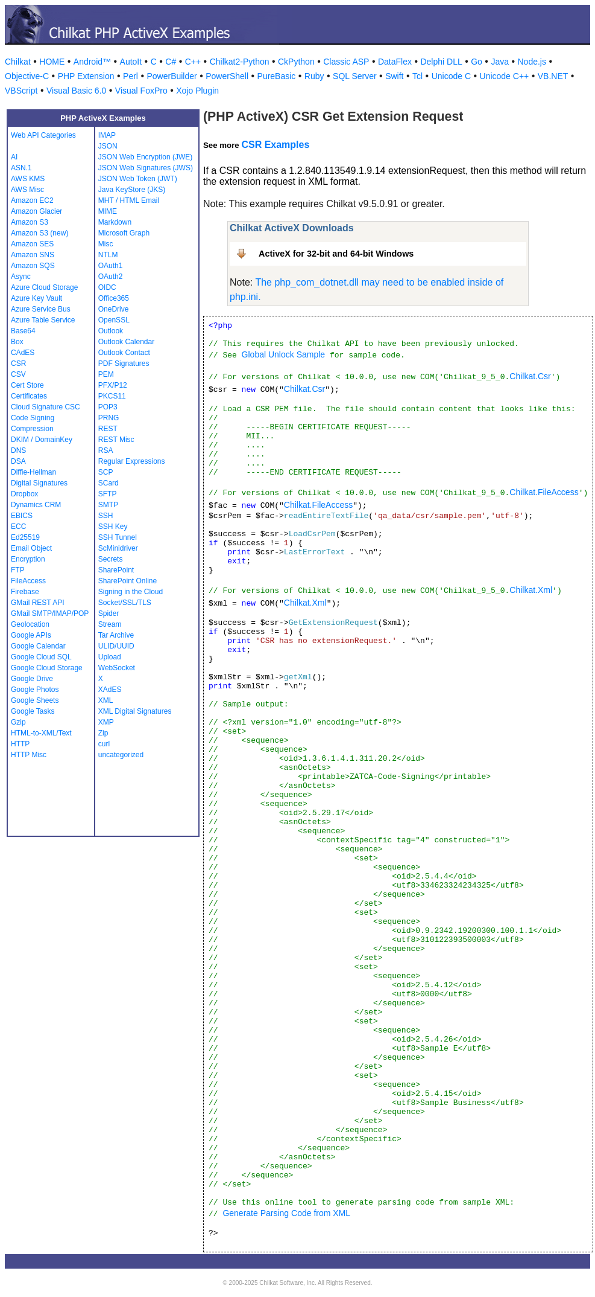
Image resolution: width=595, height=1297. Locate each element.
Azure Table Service (43, 320)
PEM (106, 374)
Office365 (113, 298)
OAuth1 (110, 265)
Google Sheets (34, 700)
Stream (110, 624)
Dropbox (24, 494)
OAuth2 (110, 276)
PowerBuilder (171, 76)
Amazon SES (32, 244)
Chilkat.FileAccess (543, 492)
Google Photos (34, 689)
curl (104, 744)
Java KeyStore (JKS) (131, 189)
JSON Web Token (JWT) (137, 179)
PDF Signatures (124, 363)
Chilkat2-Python (239, 61)
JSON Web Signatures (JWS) (145, 168)
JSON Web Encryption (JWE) (145, 157)
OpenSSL (114, 320)
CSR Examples (275, 144)
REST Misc (116, 439)
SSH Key (113, 526)
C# (170, 61)
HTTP (20, 744)
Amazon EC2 (32, 200)
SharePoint (116, 570)
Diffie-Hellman (33, 472)
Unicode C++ (504, 76)
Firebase (25, 592)
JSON (108, 146)
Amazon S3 (29, 222)
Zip (103, 733)
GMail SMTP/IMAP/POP (50, 613)
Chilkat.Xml (530, 590)
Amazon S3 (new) (39, 233)
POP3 (108, 407)
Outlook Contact (124, 352)
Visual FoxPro (141, 90)
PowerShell (227, 76)
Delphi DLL (441, 61)
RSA (105, 450)
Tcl (417, 76)
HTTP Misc (28, 755)
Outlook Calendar (126, 342)
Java (500, 61)
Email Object (31, 548)
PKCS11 (112, 396)
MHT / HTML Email (128, 200)
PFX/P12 (112, 385)
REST (108, 428)
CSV (18, 374)
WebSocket (116, 668)
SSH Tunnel (117, 537)
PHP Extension (86, 76)
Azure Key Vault (36, 298)
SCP (105, 472)
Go (476, 61)
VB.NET (553, 76)
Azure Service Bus (41, 309)
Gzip (18, 722)
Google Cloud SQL (41, 657)
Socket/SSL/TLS (124, 602)
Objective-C (27, 76)
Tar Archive (116, 635)
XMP (106, 722)
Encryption (28, 559)
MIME (107, 211)
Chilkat (18, 61)
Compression (32, 428)
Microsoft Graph (124, 233)
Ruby (314, 76)
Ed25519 (25, 537)
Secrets (110, 559)
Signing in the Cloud (130, 592)
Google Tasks (33, 711)
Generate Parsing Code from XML (286, 1213)
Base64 (23, 331)
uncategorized (120, 755)
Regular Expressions (131, 461)
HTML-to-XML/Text (41, 733)
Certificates (29, 396)
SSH (105, 515)
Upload (109, 657)
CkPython (296, 61)
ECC (18, 526)
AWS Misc (27, 189)
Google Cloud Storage (47, 668)
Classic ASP (346, 61)
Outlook (110, 331)
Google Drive (32, 678)
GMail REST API (37, 602)
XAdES (110, 689)
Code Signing (32, 418)
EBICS (22, 515)
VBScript (21, 90)
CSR (18, 363)
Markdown (114, 222)
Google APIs (31, 635)
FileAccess (28, 581)
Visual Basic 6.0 (76, 90)
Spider (108, 613)
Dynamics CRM (36, 505)
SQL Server (355, 76)
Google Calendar (38, 646)
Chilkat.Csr (529, 376)
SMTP (108, 505)
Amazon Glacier (36, 211)
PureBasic (276, 76)
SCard (108, 483)
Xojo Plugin (197, 90)
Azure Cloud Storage (44, 287)
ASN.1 (21, 168)
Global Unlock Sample (284, 354)
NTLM (108, 255)
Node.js (532, 61)
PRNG (108, 418)
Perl (130, 76)
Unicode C (451, 76)
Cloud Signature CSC (45, 407)
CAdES (22, 352)
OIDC (107, 287)
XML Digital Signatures (135, 711)
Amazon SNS (32, 255)
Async (21, 276)
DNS (18, 450)
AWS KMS (28, 179)
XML (105, 700)
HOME (52, 61)
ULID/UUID (116, 646)
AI (14, 157)
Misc (105, 244)
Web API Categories (43, 135)
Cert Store (27, 385)
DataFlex (395, 61)
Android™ (92, 61)
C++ (193, 61)
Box (17, 342)
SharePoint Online (127, 581)
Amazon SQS (33, 265)
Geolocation (30, 624)
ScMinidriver (118, 548)
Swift (394, 76)
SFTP (107, 494)
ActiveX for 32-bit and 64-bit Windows (336, 253)
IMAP (107, 135)
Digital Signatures (39, 483)
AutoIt (131, 61)
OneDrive (113, 309)
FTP (18, 570)
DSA (18, 461)
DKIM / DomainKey (41, 439)
